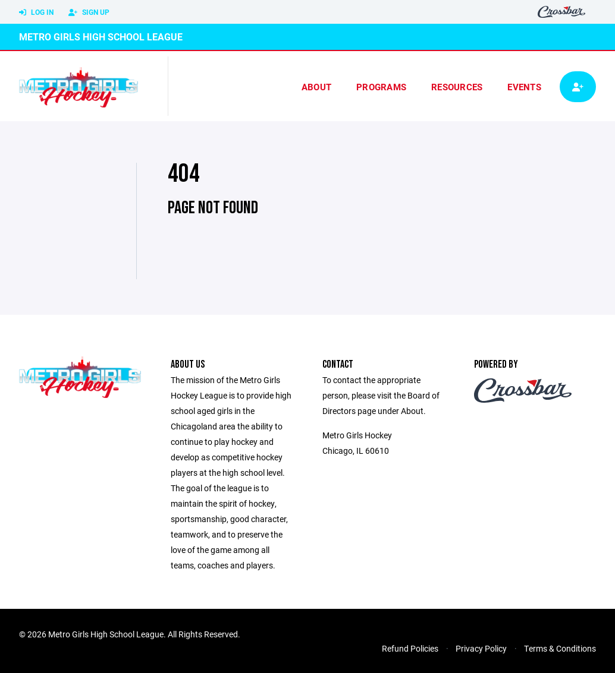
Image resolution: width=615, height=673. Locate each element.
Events (524, 87)
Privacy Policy (481, 648)
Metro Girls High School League (101, 36)
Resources (456, 87)
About (316, 87)
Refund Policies (410, 648)
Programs (381, 87)
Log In (36, 12)
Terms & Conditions (560, 648)
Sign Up (88, 12)
